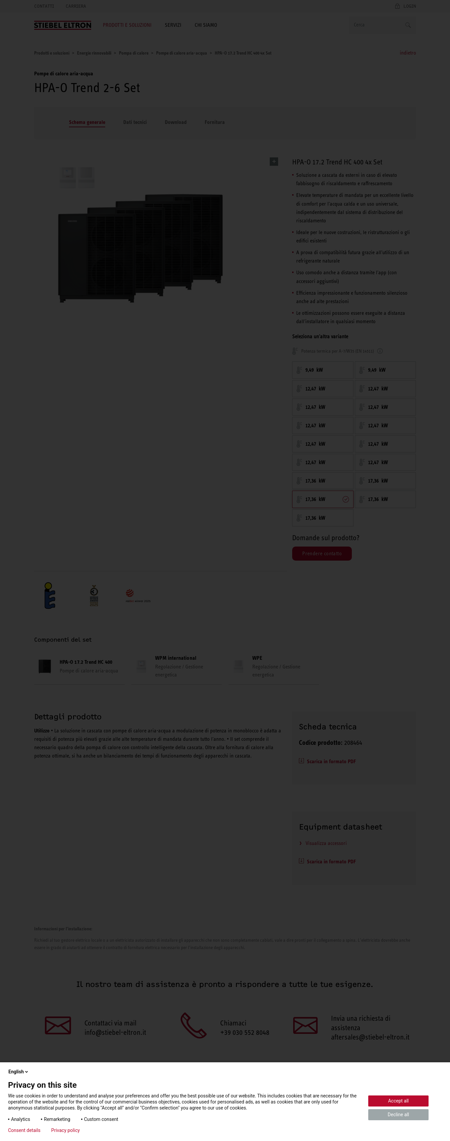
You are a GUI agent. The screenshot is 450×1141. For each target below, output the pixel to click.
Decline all (398, 1114)
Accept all (398, 1100)
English (18, 1071)
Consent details (24, 1130)
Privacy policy (65, 1130)
